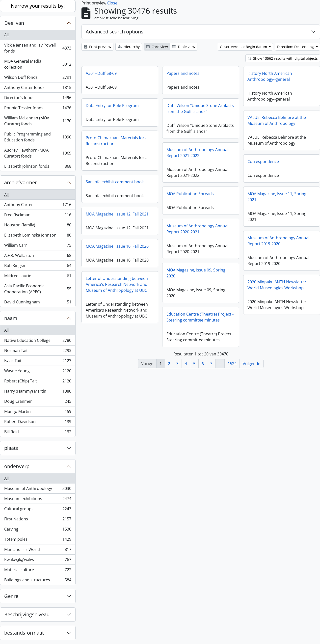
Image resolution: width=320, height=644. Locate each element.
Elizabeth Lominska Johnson (37, 236)
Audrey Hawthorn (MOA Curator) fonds (37, 153)
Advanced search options (114, 31)
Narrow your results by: (38, 5)
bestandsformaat (24, 632)
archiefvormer (20, 182)
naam (10, 318)
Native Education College (37, 341)
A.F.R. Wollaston (37, 256)
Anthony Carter (37, 206)
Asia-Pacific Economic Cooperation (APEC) (37, 289)
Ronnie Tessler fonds (37, 109)
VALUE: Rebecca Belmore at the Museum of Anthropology (276, 120)
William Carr (37, 246)
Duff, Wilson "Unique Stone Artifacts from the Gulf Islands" (200, 108)
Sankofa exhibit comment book (115, 182)
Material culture (37, 571)
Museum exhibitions (37, 500)
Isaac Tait (37, 362)
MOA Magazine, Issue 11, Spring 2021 (276, 196)
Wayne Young (37, 372)
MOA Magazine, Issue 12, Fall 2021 (117, 214)
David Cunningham (37, 303)
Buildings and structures (37, 581)
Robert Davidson (37, 423)
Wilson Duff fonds (37, 78)
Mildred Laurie (37, 277)
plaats (11, 448)
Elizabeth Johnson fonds (37, 167)
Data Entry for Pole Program (112, 105)
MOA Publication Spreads (190, 193)
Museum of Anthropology (37, 489)
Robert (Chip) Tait (37, 382)
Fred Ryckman (37, 216)
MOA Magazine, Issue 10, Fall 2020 (117, 246)
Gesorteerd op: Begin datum (244, 46)
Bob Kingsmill (37, 267)
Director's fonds (37, 99)
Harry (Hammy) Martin (37, 392)
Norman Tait (37, 352)
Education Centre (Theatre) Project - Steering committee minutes (200, 317)
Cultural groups (37, 510)
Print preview (97, 46)
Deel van (14, 23)
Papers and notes (182, 73)
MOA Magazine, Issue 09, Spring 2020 (195, 273)
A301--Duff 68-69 (101, 73)
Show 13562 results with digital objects (283, 58)
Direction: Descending (296, 46)
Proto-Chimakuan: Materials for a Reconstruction (117, 140)
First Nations (37, 520)
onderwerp (16, 466)
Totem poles (37, 540)
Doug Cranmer (37, 402)
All (6, 35)
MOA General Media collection (37, 64)
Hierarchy (129, 46)
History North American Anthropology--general (269, 76)
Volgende (251, 363)
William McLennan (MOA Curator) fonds (37, 121)
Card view (157, 46)
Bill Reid (37, 433)
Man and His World (37, 550)
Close (112, 3)
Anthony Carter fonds (37, 88)
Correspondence (263, 161)
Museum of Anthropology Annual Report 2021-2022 (197, 152)
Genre (11, 596)
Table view (183, 46)
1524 (232, 363)
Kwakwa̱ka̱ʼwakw (37, 561)
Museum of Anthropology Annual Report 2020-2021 (197, 229)
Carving (37, 530)
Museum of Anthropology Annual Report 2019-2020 (278, 240)
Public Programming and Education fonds (37, 137)
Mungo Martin (37, 412)
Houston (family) (37, 226)
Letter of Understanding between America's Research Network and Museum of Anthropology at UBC (117, 284)
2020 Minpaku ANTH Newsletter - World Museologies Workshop (278, 285)
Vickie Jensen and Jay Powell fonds (37, 48)
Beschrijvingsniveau (27, 614)
